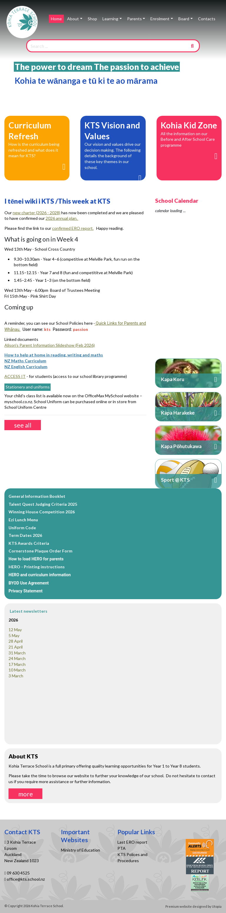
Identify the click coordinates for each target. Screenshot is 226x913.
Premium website (178, 906)
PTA (121, 848)
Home (56, 18)
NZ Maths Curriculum (25, 360)
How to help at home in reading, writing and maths (53, 354)
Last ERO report (132, 842)
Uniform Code (22, 527)
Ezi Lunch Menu (23, 519)
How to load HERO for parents (36, 559)
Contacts (206, 18)
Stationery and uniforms (28, 386)
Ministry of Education (81, 849)
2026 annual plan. (62, 218)
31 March (17, 652)
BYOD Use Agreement (29, 583)
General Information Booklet (37, 496)
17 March (17, 664)
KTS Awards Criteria (29, 543)
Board (183, 18)
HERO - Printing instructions (37, 566)
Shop (92, 18)
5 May (14, 635)
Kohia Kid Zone (189, 125)
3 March (16, 675)
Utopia (217, 906)
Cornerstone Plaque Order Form (40, 550)
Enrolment (160, 18)
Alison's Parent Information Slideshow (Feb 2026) (49, 345)
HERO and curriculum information (40, 574)
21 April (16, 646)
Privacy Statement (26, 591)
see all (22, 425)
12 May (15, 629)
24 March (17, 658)
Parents (134, 18)
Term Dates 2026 (25, 535)
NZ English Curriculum (25, 366)
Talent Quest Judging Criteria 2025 (43, 504)
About (73, 18)
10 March (17, 669)
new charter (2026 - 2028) (36, 212)
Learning (110, 18)
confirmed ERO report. (73, 228)
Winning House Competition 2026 (42, 511)
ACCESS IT (15, 376)
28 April (16, 641)
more (25, 794)
